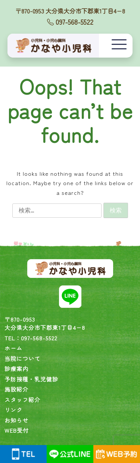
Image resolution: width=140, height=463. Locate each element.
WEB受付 (16, 430)
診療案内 (16, 368)
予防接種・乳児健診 (31, 379)
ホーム (13, 348)
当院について (22, 358)
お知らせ (16, 420)
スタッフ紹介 (22, 400)
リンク (13, 410)
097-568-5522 (70, 22)
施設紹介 (16, 389)
